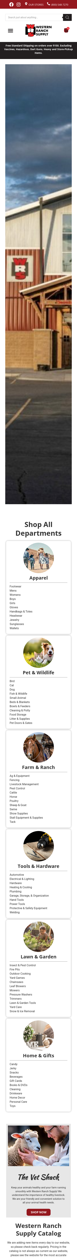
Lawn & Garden (39, 956)
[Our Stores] (26, 3)
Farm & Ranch (38, 767)
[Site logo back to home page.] (38, 30)
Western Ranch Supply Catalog (38, 1229)
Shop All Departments (38, 529)
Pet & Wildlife (38, 672)
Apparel (38, 578)
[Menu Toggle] (10, 30)
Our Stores (36, 4)
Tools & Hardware (38, 866)
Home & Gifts (38, 1055)
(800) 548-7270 (59, 4)
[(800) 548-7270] (48, 3)
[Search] (67, 17)
